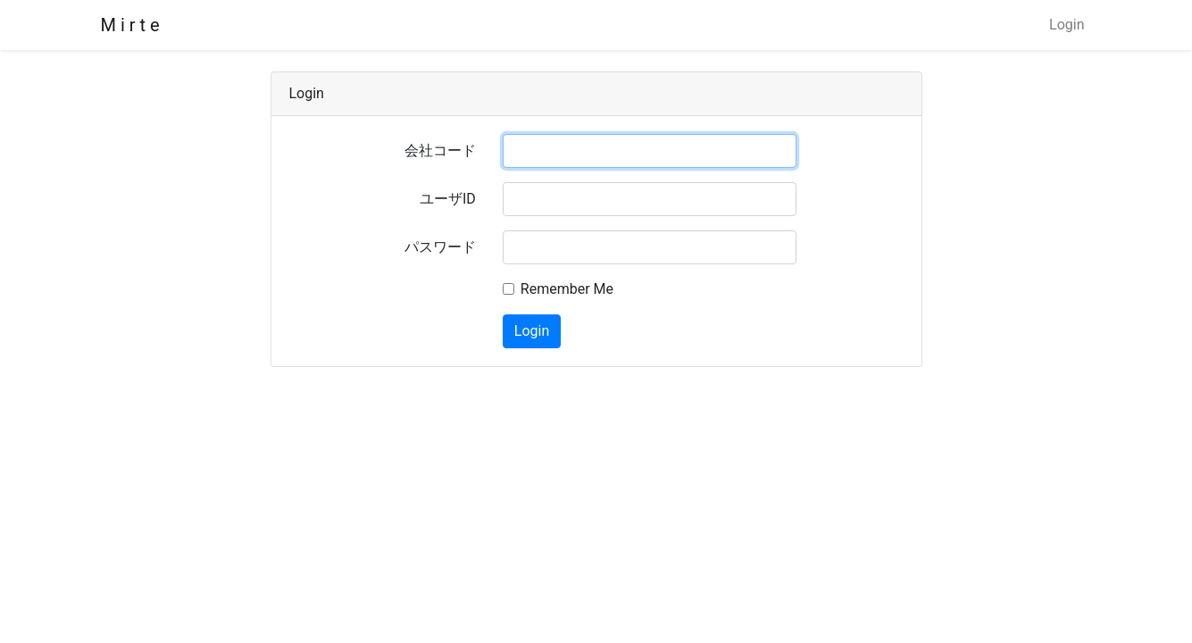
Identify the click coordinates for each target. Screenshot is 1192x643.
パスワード (440, 246)
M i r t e (130, 25)
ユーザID (448, 198)
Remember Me (567, 288)
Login (1066, 24)
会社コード (440, 150)
